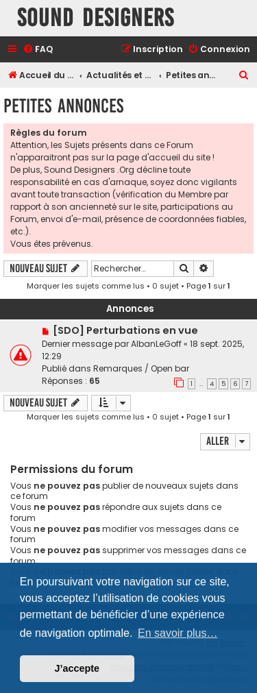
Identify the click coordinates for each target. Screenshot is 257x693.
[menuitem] (38, 49)
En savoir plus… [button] (178, 633)
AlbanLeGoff (156, 344)
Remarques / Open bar (141, 368)
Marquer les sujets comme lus (86, 285)
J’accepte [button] (77, 668)
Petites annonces (63, 106)
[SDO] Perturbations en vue (125, 330)
